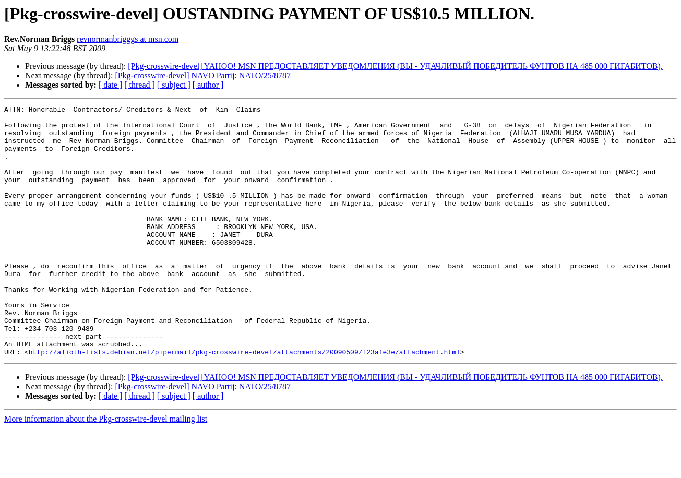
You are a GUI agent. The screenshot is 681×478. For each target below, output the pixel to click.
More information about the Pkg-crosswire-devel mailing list (105, 468)
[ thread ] (139, 84)
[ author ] (208, 84)
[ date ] (110, 84)
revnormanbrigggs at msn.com (127, 38)
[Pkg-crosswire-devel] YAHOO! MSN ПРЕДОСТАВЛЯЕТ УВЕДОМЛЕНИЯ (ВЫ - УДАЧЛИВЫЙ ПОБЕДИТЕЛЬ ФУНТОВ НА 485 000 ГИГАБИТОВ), (395, 66)
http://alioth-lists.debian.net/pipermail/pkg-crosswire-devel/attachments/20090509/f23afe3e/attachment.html (244, 402)
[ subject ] (173, 84)
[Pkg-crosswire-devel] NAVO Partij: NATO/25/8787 (203, 75)
